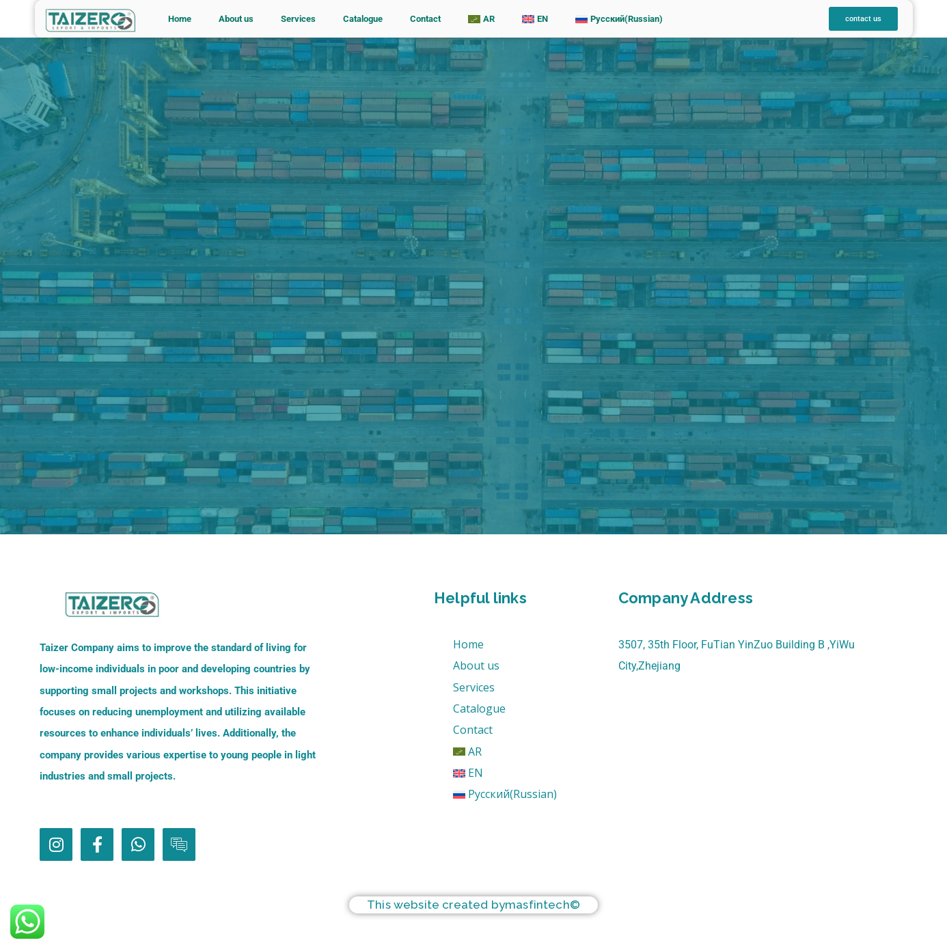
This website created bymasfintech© (473, 904)
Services (298, 19)
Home (179, 19)
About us (236, 19)
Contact (425, 19)
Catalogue (363, 19)
